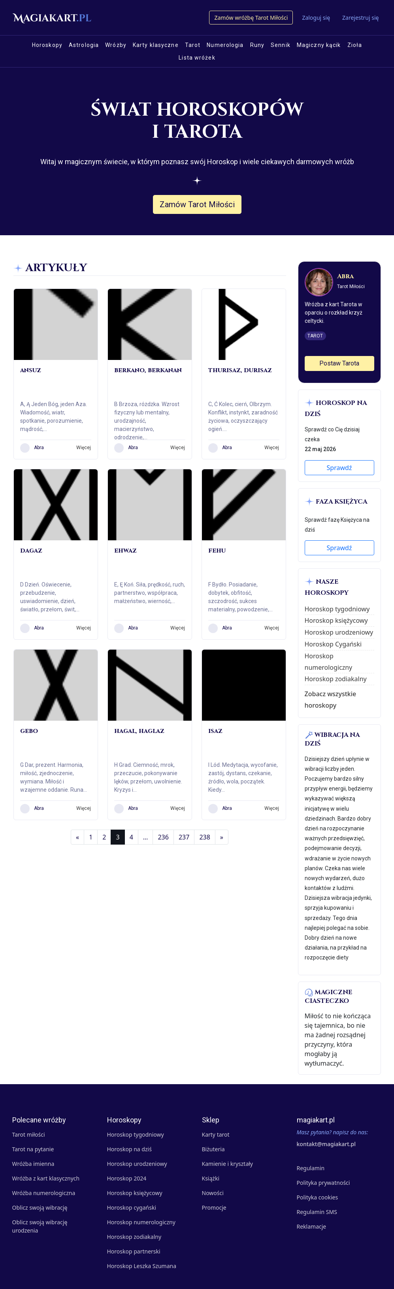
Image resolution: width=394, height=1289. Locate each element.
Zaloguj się (316, 17)
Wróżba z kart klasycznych (46, 1178)
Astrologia (84, 45)
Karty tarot (216, 1134)
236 (163, 837)
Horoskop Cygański (333, 644)
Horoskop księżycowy (336, 620)
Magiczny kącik (319, 45)
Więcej (83, 447)
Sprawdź (339, 467)
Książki (211, 1178)
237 (184, 837)
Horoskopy (47, 45)
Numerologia (225, 45)
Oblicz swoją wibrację (40, 1207)
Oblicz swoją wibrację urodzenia (40, 1226)
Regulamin (311, 1168)
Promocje (214, 1207)
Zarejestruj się (360, 17)
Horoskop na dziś (129, 1149)
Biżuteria (213, 1149)
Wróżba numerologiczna (43, 1193)
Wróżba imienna (33, 1163)
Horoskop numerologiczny (141, 1222)
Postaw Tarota (339, 363)
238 (204, 837)
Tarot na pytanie (33, 1149)
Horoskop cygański (131, 1207)
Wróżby (115, 45)
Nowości (213, 1193)
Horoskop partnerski (133, 1251)
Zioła (354, 45)
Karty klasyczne (156, 45)
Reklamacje (311, 1226)
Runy (257, 45)
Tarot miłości (28, 1134)
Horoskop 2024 (127, 1178)
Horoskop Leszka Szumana (142, 1266)
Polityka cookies (317, 1197)
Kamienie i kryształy (227, 1163)
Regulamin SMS (317, 1212)
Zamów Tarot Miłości (197, 204)
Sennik (280, 45)
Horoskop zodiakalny (336, 678)
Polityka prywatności (323, 1182)
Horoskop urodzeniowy (339, 632)
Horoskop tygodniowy (337, 609)
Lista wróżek (197, 57)
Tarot (193, 45)
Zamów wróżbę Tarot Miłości (251, 17)
